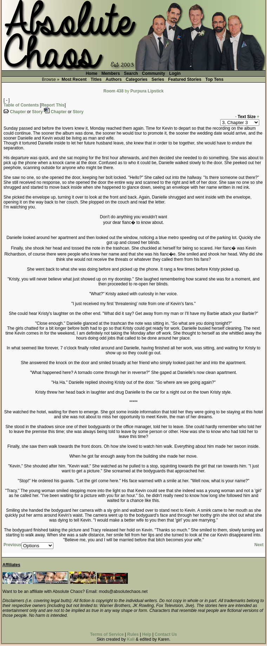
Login (175, 73)
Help (146, 634)
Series (157, 79)
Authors (113, 79)
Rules (133, 634)
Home (91, 73)
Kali (131, 639)
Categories (137, 79)
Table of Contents (21, 105)
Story (37, 111)
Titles (96, 79)
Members (111, 73)
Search (131, 73)
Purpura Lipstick (147, 91)
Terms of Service (107, 634)
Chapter (18, 111)
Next (258, 544)
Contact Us (166, 634)
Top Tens (215, 79)
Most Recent (73, 79)
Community (153, 73)
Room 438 (113, 91)
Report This (53, 105)
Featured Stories (185, 79)
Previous (12, 544)
